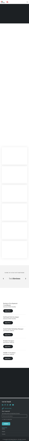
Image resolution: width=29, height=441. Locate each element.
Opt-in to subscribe (7, 419)
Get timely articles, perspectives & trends (11, 413)
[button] (3, 278)
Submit (6, 424)
